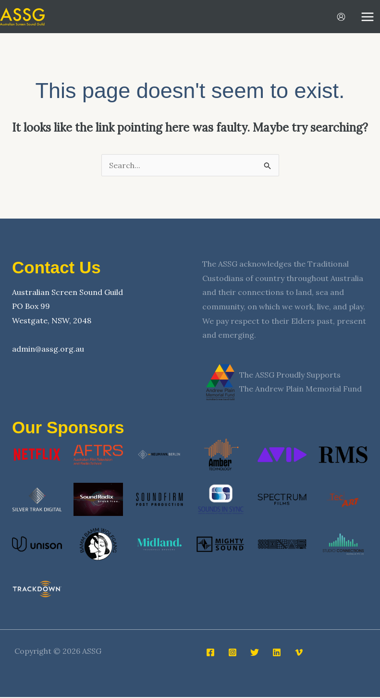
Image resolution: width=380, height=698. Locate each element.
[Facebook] (210, 653)
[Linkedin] (277, 653)
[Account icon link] (341, 17)
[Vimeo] (299, 653)
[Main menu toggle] (367, 17)
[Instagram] (232, 653)
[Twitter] (254, 653)
